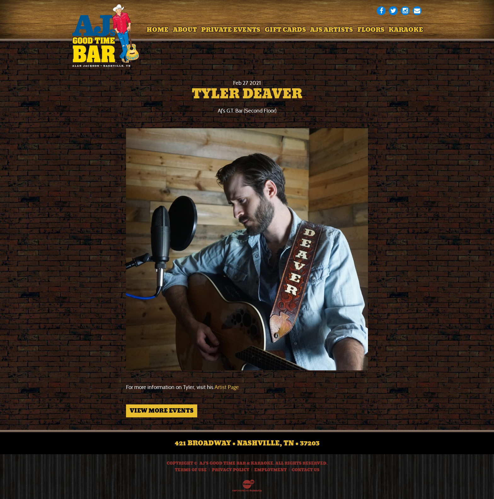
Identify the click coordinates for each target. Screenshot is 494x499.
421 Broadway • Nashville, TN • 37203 (247, 443)
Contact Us (305, 470)
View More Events (161, 410)
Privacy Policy (230, 470)
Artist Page (227, 387)
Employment (270, 470)
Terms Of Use (191, 470)
